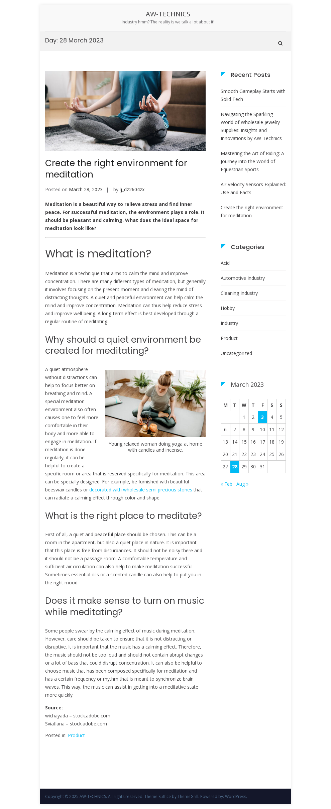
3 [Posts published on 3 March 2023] (262, 417)
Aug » (242, 484)
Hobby (228, 308)
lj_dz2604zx (132, 189)
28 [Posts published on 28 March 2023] (234, 466)
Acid (225, 263)
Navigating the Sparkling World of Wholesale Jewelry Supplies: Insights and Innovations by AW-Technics (251, 126)
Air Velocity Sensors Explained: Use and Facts (253, 188)
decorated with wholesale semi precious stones (140, 489)
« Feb (226, 484)
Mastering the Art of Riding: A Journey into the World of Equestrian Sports (252, 161)
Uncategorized (236, 353)
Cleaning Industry (239, 293)
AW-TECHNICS (168, 13)
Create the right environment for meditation (116, 169)
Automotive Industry (243, 278)
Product (76, 735)
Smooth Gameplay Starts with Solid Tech (253, 95)
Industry (229, 323)
